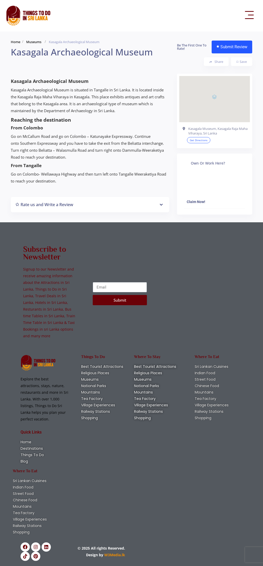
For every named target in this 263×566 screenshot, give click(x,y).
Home (15, 42)
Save (242, 61)
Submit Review (232, 46)
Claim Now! (196, 202)
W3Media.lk (114, 554)
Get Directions (199, 140)
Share (216, 61)
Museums (33, 42)
